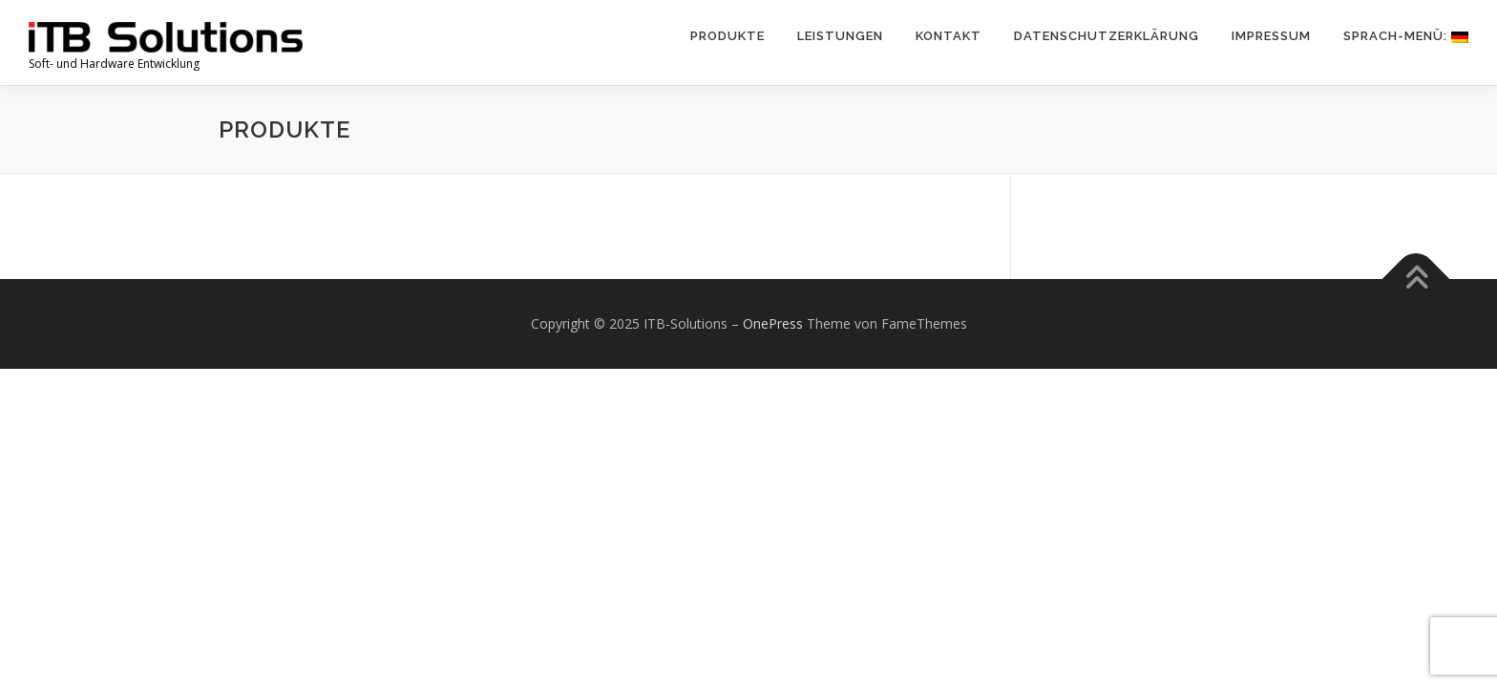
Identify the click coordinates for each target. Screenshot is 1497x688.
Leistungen (840, 36)
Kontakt (948, 36)
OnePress (773, 323)
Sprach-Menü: (1405, 36)
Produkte (727, 36)
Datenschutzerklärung (1106, 36)
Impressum (1271, 36)
